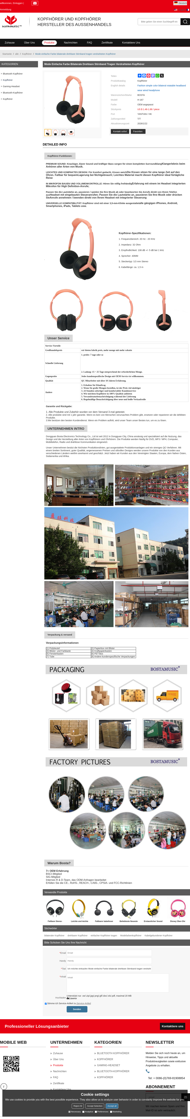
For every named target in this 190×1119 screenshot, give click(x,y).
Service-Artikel (84, 1003)
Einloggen (18, 3)
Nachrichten (70, 42)
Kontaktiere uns (131, 42)
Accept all (112, 1106)
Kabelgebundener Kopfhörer (158, 935)
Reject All (77, 1106)
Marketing (116, 1111)
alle (17, 54)
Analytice (87, 1111)
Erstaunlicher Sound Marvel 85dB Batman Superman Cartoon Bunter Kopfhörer (153, 922)
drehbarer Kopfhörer (78, 935)
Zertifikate (107, 42)
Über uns (29, 42)
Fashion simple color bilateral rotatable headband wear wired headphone (161, 88)
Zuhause (10, 42)
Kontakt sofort (120, 131)
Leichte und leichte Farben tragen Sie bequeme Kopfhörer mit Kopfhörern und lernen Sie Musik (79, 922)
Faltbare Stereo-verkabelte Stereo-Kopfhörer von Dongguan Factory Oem (55, 922)
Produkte (49, 42)
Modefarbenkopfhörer (131, 935)
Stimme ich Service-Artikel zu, (68, 1003)
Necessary (74, 1111)
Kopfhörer (27, 54)
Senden (77, 1009)
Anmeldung (5, 9)
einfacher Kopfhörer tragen (104, 935)
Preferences (101, 1111)
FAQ (89, 42)
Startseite (7, 54)
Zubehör (72, 998)
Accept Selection (94, 1106)
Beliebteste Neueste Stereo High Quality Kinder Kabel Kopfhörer (129, 922)
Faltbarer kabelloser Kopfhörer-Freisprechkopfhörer (104, 922)
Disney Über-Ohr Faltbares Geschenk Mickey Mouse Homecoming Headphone (178, 922)
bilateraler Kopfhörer (54, 935)
